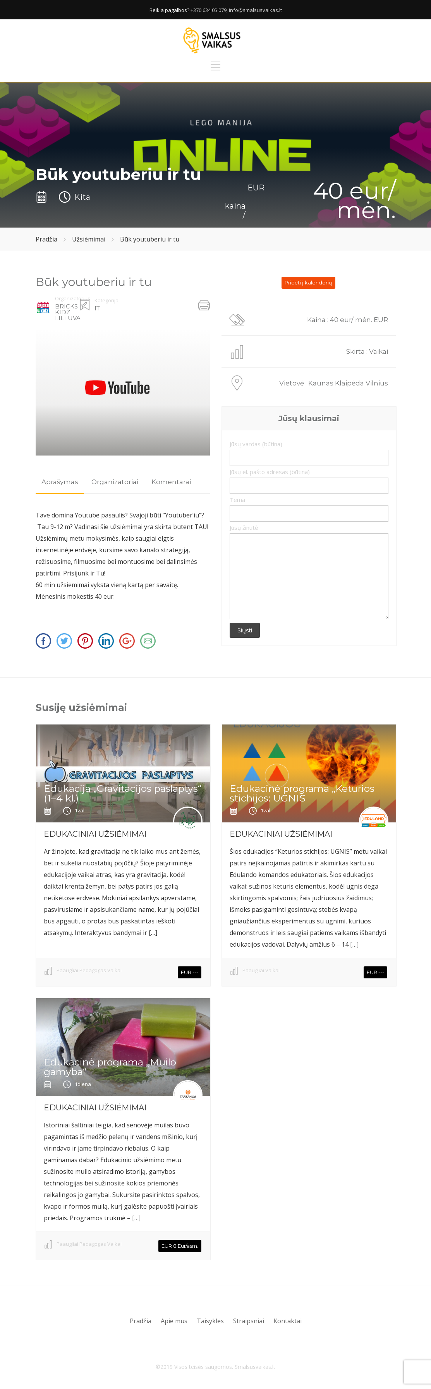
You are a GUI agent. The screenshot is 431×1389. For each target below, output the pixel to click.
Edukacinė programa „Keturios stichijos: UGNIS (302, 793)
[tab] (60, 482)
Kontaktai (287, 1321)
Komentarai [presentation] (171, 482)
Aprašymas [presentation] (59, 482)
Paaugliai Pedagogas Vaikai (89, 970)
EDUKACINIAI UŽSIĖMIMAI (95, 834)
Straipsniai (248, 1321)
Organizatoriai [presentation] (114, 482)
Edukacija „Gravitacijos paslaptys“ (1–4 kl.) (122, 793)
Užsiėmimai (88, 239)
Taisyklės (210, 1321)
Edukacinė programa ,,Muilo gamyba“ (110, 1066)
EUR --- (189, 972)
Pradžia (46, 239)
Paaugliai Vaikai (261, 970)
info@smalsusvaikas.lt (255, 10)
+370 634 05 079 (209, 10)
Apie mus (174, 1321)
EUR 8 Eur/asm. (179, 1246)
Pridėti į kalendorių (308, 282)
